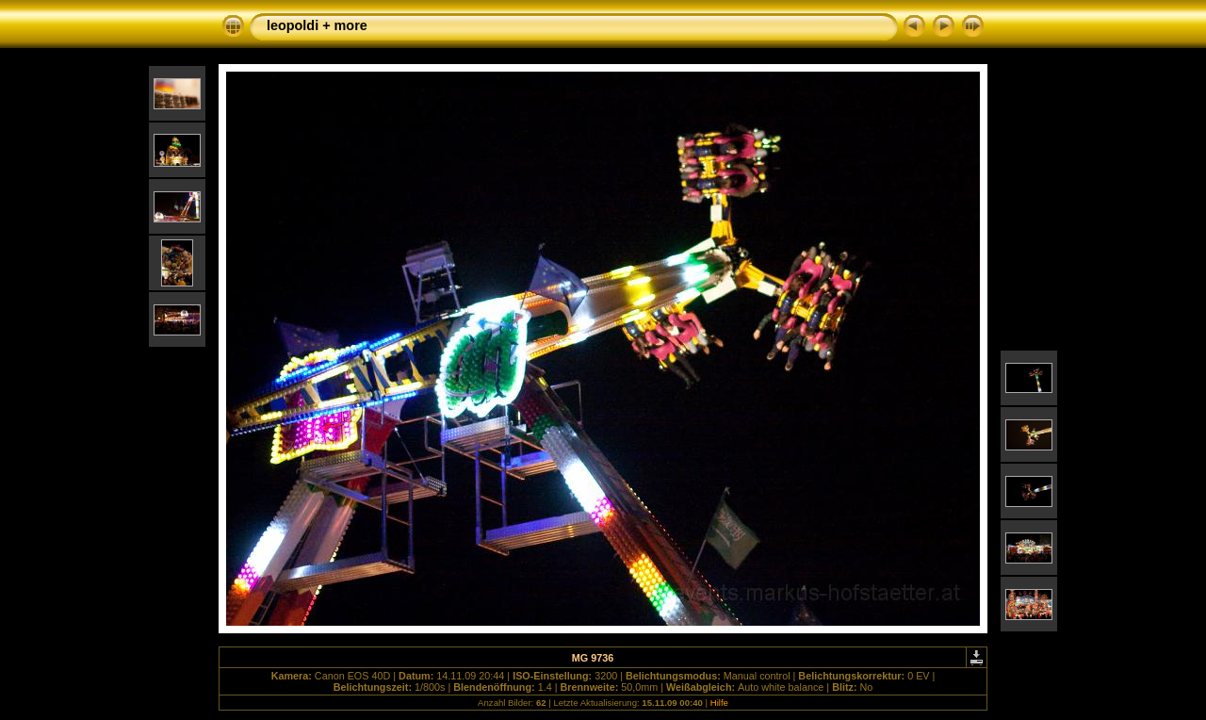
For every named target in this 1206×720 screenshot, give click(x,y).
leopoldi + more (317, 25)
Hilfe (719, 702)
